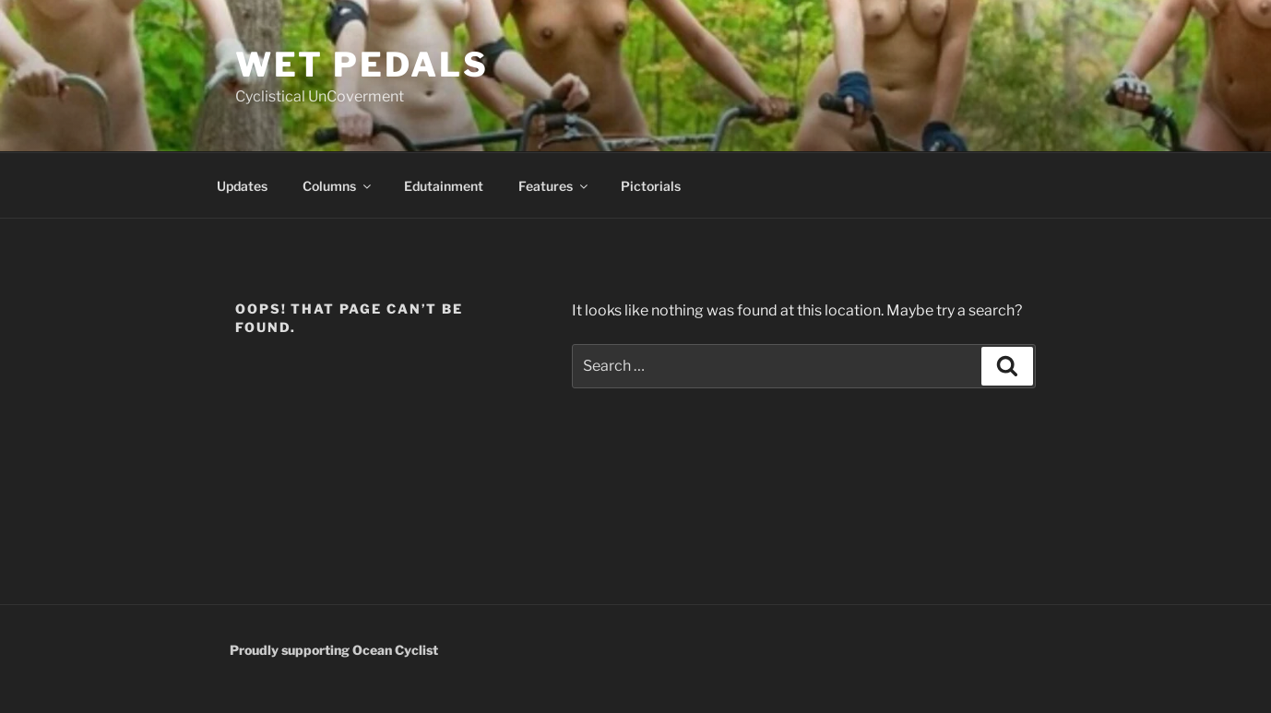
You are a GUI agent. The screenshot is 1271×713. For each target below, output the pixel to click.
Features (554, 186)
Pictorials (651, 186)
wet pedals (362, 64)
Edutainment (443, 186)
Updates (242, 186)
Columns (338, 186)
